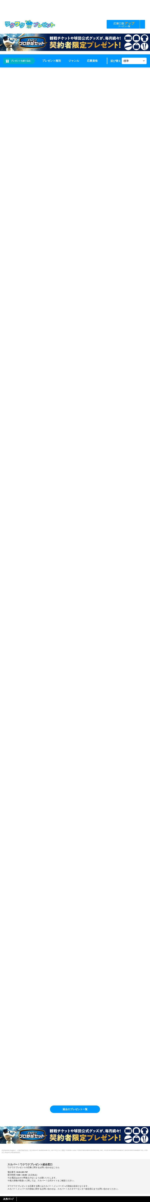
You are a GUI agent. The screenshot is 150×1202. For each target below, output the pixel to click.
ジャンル (73, 60)
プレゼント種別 (51, 60)
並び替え (115, 60)
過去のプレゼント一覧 (75, 1109)
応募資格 (92, 60)
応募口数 (124, 24)
